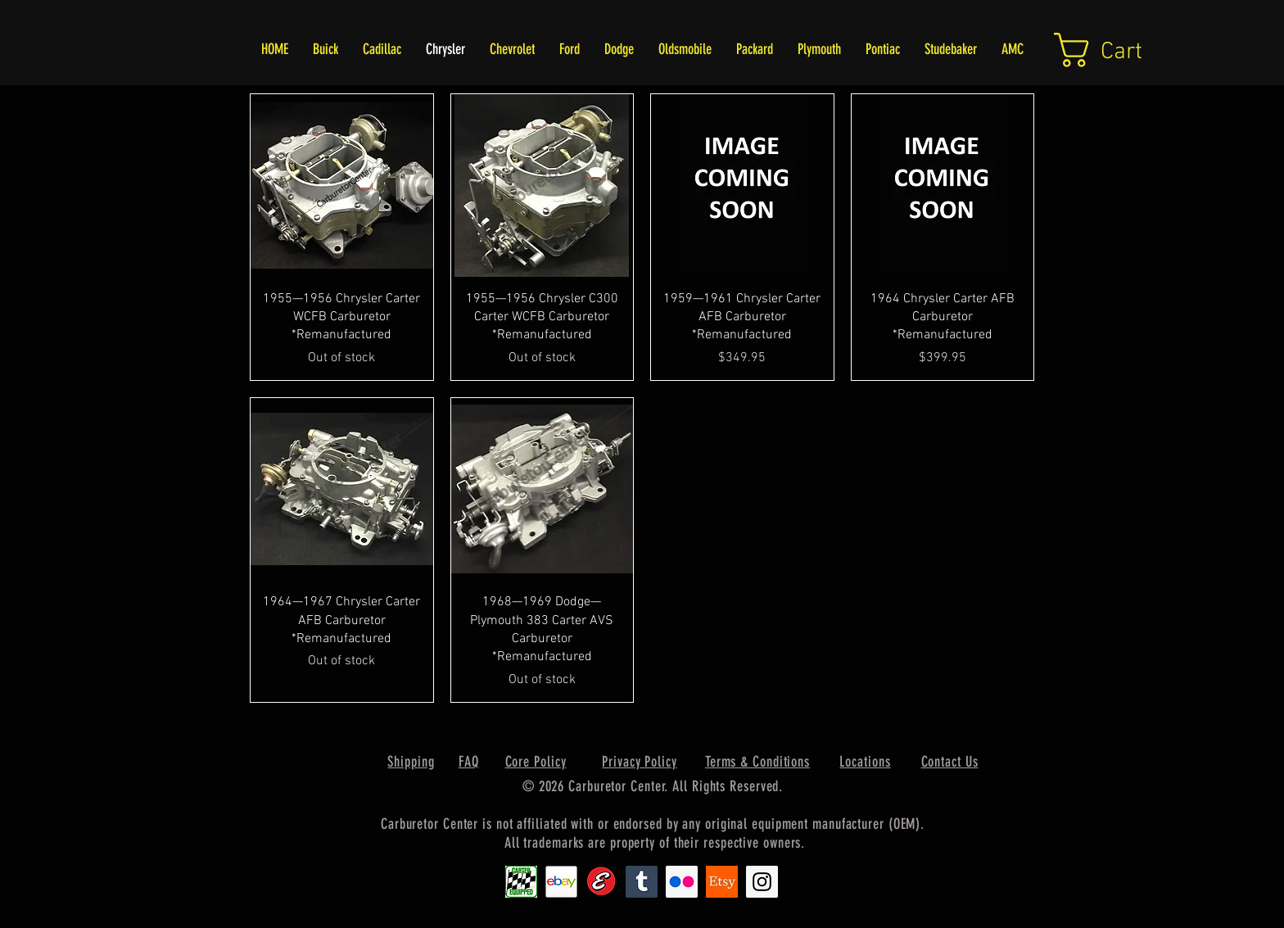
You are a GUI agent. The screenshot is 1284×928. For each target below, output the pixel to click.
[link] (1118, 50)
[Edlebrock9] (601, 882)
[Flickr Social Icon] (682, 882)
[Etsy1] (722, 882)
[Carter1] (521, 882)
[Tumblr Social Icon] (642, 882)
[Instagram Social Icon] (762, 882)
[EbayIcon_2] (561, 882)
